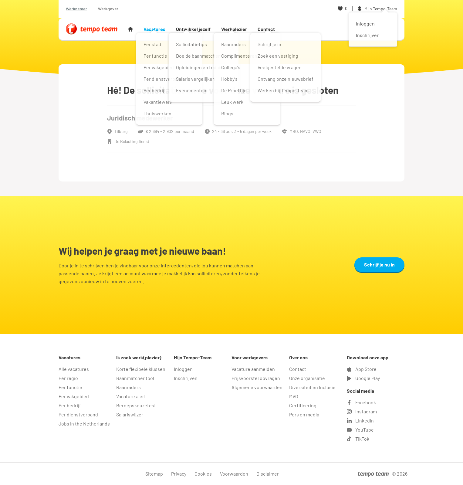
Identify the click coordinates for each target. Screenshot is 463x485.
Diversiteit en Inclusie (312, 387)
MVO (293, 396)
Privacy (178, 474)
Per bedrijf (70, 405)
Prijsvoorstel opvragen (255, 378)
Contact (266, 29)
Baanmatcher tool (135, 378)
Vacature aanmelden (253, 369)
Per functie (70, 387)
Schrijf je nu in (379, 264)
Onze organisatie (307, 378)
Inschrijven (186, 378)
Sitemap (154, 474)
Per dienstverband (78, 414)
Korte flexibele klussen (140, 369)
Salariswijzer (129, 414)
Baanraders (128, 387)
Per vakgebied (74, 396)
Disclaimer (267, 474)
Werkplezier (234, 29)
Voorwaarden (234, 474)
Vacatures (154, 29)
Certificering (302, 405)
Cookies (203, 474)
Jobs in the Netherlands (84, 423)
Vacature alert (131, 396)
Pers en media (304, 414)
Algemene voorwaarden (256, 387)
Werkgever (108, 8)
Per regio (68, 378)
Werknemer (76, 8)
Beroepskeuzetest (136, 405)
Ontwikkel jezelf (193, 29)
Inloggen (183, 369)
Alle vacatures (74, 369)
